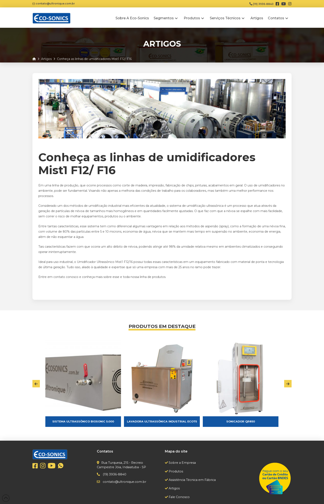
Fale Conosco (179, 497)
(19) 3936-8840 (261, 4)
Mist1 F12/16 (123, 262)
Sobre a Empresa (182, 463)
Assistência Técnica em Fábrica (192, 480)
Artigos (174, 488)
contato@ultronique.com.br (53, 3)
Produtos (175, 471)
